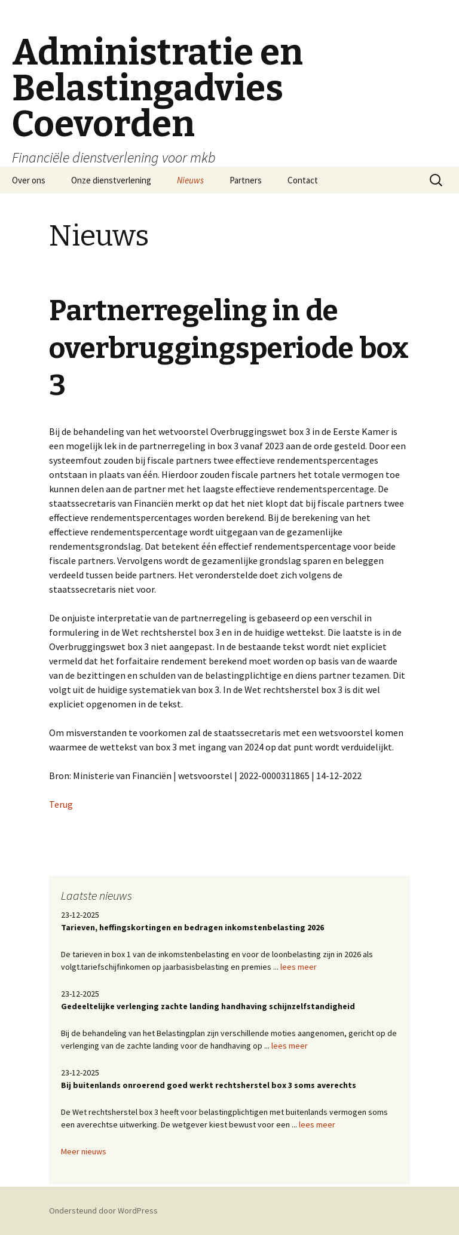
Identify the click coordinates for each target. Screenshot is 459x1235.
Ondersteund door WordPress (103, 1210)
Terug (61, 804)
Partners (246, 180)
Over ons (28, 180)
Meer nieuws (83, 1151)
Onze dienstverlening (111, 180)
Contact (302, 180)
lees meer (298, 966)
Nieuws (190, 180)
